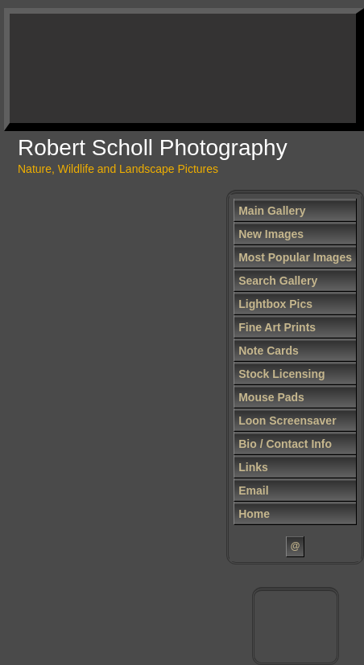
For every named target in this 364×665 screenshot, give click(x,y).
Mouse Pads (271, 397)
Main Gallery (271, 210)
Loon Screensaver (287, 420)
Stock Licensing (281, 373)
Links (253, 467)
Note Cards (268, 350)
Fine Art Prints (277, 327)
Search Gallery (277, 280)
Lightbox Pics (275, 304)
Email (253, 490)
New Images (271, 234)
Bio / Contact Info (285, 443)
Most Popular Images (295, 257)
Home (254, 513)
